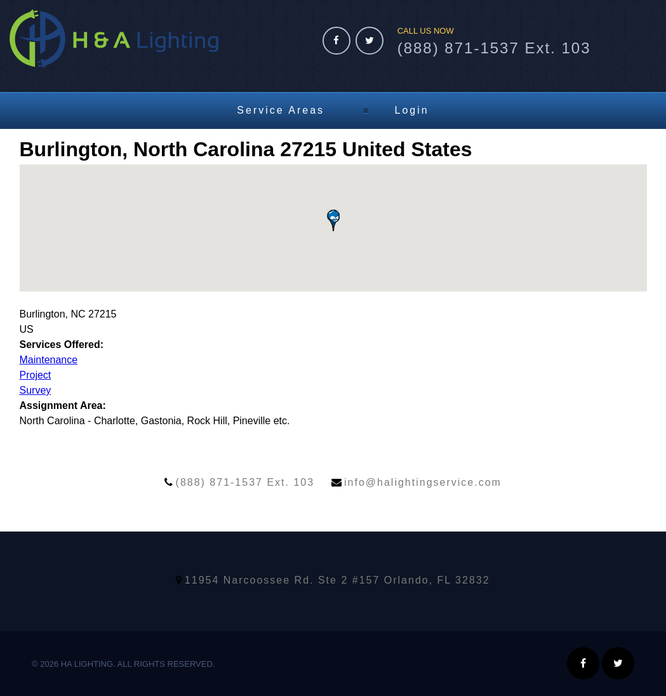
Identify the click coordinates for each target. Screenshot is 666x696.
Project (35, 375)
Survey (35, 390)
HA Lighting (114, 39)
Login (412, 110)
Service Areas (280, 110)
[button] (333, 220)
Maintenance (49, 359)
